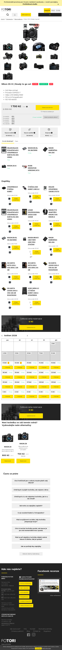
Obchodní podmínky (45, 629)
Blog (28, 631)
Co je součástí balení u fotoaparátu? (31, 513)
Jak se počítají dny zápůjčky (31, 546)
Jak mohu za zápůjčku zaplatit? (30, 506)
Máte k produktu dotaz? (51, 117)
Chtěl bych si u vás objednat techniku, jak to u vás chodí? (31, 498)
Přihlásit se (36, 631)
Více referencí (55, 595)
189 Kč (51, 135)
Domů (3, 19)
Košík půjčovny (26, 14)
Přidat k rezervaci (16, 199)
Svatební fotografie (25, 601)
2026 (14, 335)
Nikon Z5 (7, 447)
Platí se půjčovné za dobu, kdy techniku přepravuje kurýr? (30, 521)
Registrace (47, 631)
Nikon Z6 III (11, 166)
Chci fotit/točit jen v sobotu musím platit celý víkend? (31, 482)
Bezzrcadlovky (19, 19)
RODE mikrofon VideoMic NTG (33, 168)
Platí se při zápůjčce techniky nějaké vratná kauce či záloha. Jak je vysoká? (31, 538)
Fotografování (24, 596)
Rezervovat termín (47, 107)
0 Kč (14, 135)
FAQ (25, 629)
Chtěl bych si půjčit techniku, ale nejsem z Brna (31, 490)
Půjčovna (47, 10)
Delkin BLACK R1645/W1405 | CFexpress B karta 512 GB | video (13, 152)
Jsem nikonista (24, 588)
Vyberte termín (31, 327)
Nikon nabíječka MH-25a (53, 150)
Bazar (53, 10)
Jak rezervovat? (15, 629)
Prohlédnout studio (30, 4)
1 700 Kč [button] (7, 367)
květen (7, 335)
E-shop (58, 10)
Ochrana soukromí (17, 631)
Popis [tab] (16, 141)
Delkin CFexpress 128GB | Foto (54, 189)
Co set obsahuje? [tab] (7, 141)
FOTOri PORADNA (25, 583)
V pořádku (38, 648)
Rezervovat (8, 461)
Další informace (46, 648)
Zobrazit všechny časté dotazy (31, 554)
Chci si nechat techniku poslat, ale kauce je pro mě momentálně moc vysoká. (31, 529)
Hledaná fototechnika (26, 605)
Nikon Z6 (23, 443)
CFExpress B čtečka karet (12, 189)
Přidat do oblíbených (47, 111)
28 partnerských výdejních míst (7, 623)
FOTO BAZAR (24, 592)
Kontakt (32, 629)
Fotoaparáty (9, 19)
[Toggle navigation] (50, 14)
